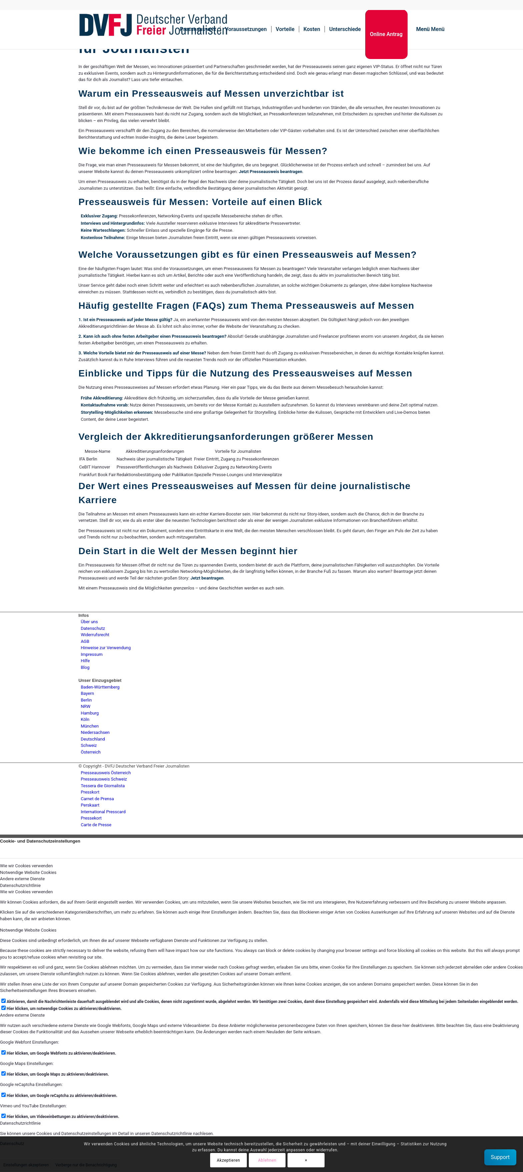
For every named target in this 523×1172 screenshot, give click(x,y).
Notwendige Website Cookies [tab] (28, 872)
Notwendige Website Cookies (28, 930)
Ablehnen (267, 1160)
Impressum (91, 654)
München (90, 726)
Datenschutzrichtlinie (20, 1123)
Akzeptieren (228, 1160)
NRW (85, 706)
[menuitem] (197, 29)
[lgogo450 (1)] (153, 29)
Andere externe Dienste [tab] (22, 878)
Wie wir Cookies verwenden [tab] (26, 865)
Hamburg (90, 713)
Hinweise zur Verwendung (106, 647)
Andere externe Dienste (22, 1015)
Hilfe (85, 660)
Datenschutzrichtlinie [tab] (20, 885)
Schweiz (89, 745)
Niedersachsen (95, 732)
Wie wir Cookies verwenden (26, 891)
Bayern (87, 693)
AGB (85, 641)
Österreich (91, 752)
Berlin (86, 700)
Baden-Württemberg (100, 687)
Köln (85, 719)
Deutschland (93, 739)
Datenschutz (93, 628)
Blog (85, 667)
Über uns (89, 621)
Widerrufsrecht (95, 634)
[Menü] (428, 29)
